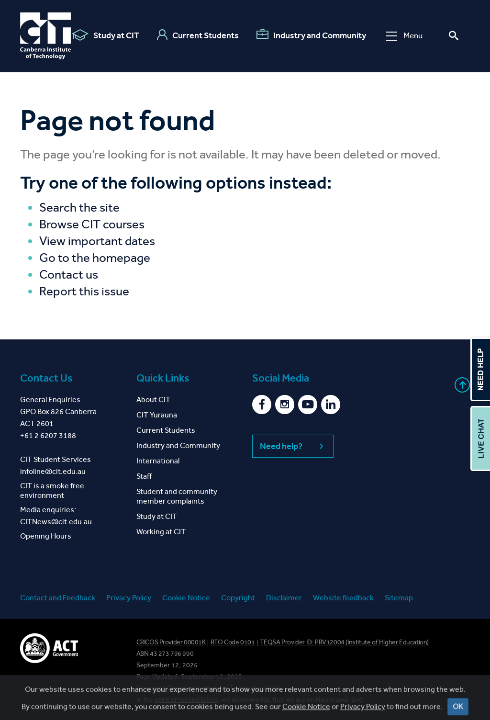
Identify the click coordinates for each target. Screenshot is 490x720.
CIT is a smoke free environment (52, 490)
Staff (144, 476)
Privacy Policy (128, 597)
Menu (404, 36)
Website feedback (343, 597)
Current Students (198, 35)
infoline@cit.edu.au (53, 471)
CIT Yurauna (156, 414)
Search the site (79, 207)
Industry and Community (311, 35)
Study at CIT (105, 35)
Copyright (238, 597)
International (157, 460)
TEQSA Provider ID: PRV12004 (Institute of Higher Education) (344, 642)
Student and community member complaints (176, 496)
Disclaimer (284, 597)
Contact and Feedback (57, 597)
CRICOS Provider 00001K (171, 642)
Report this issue (84, 291)
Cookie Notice (186, 597)
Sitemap (399, 597)
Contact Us (46, 378)
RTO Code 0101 (233, 642)
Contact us (68, 274)
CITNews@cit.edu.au (56, 521)
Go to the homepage (94, 257)
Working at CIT (161, 531)
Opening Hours (45, 535)
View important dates (97, 241)
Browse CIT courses (92, 224)
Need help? (293, 446)
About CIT (153, 399)
